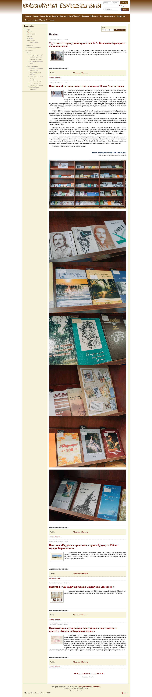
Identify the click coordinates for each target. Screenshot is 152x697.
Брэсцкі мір (121, 16)
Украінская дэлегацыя (36, 57)
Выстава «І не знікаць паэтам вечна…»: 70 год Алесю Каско (86, 85)
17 (98, 674)
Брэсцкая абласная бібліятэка (89, 687)
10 (82, 674)
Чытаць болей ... (55, 78)
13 (89, 674)
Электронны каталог (107, 16)
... (80, 674)
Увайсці (124, 3)
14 (91, 674)
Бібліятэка (94, 16)
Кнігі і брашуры (34, 70)
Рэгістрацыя (123, 6)
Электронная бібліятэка (34, 47)
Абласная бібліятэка (80, 73)
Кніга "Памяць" (74, 16)
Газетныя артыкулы (35, 83)
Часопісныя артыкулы (36, 81)
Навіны (36, 16)
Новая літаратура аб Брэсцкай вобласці (39, 20)
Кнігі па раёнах (34, 42)
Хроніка (55, 16)
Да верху (125, 693)
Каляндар (85, 16)
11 (85, 674)
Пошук (125, 9)
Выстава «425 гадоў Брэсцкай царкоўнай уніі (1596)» (82, 586)
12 (87, 674)
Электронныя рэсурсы (36, 85)
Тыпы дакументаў (32, 66)
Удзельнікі (30, 53)
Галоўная (28, 16)
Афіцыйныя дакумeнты (36, 68)
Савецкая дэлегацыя (36, 59)
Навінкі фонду (45, 16)
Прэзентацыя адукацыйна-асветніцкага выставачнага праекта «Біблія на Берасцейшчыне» (83, 629)
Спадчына (63, 16)
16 (95, 674)
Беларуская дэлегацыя (36, 55)
